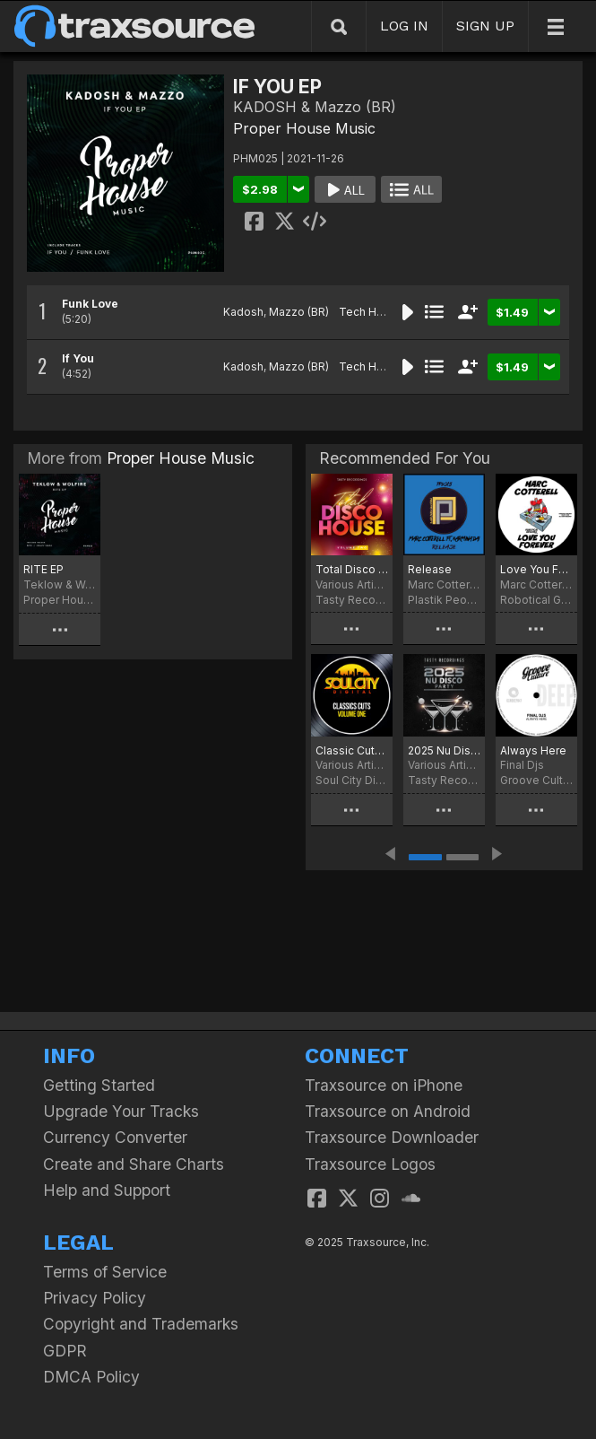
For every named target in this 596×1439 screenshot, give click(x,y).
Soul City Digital (351, 780)
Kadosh (243, 311)
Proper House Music (304, 128)
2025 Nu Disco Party (444, 750)
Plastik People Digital (444, 599)
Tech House (371, 311)
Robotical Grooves (536, 599)
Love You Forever (536, 569)
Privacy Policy (94, 1297)
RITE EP (43, 569)
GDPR (65, 1350)
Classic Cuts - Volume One (351, 750)
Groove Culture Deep (536, 780)
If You (78, 358)
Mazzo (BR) (299, 311)
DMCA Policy (91, 1376)
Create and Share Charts (133, 1164)
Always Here (533, 750)
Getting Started (99, 1085)
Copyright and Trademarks (140, 1323)
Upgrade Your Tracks (121, 1111)
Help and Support (106, 1190)
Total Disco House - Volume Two (351, 569)
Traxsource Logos (370, 1164)
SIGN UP (485, 25)
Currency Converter (115, 1137)
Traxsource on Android (388, 1111)
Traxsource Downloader (392, 1137)
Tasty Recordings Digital (351, 599)
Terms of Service (105, 1271)
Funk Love (90, 303)
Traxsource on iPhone (383, 1085)
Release (430, 569)
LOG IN (404, 25)
